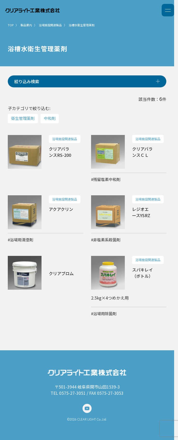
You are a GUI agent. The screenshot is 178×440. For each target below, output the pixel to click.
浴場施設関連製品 (50, 25)
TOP (10, 25)
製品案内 (26, 25)
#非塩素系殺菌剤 (105, 239)
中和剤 (50, 118)
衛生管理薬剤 (23, 118)
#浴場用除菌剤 (104, 313)
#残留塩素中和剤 (105, 179)
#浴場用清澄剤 (20, 239)
